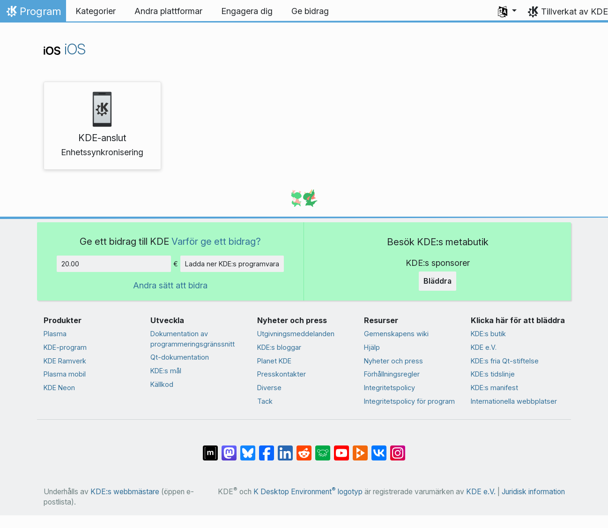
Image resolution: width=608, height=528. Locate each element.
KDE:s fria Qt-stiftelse (505, 361)
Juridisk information (533, 491)
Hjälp (372, 347)
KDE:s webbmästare (124, 491)
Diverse (269, 388)
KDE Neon (59, 388)
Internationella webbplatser (514, 401)
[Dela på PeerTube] (360, 448)
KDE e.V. (484, 347)
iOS (65, 49)
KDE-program (65, 347)
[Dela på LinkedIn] (285, 448)
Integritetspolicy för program (409, 401)
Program (32, 14)
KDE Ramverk (65, 361)
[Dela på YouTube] (341, 448)
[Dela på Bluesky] (247, 448)
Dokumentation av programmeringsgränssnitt (192, 339)
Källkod (161, 384)
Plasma (55, 334)
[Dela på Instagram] (397, 448)
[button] (507, 11)
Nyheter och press (393, 361)
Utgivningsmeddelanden (295, 334)
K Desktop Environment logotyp (308, 491)
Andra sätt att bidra (170, 285)
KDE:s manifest (494, 388)
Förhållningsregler (392, 374)
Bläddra (437, 281)
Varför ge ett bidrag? (216, 241)
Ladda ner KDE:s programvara (232, 264)
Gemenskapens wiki (396, 334)
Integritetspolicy (389, 388)
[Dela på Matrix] (210, 448)
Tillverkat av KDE (574, 11)
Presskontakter (281, 374)
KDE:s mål (165, 371)
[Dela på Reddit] (304, 448)
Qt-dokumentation (179, 357)
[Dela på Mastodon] (229, 448)
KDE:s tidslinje (493, 374)
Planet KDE (274, 361)
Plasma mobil (65, 374)
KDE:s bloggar (279, 347)
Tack (265, 401)
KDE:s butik (488, 334)
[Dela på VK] (378, 448)
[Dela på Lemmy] (322, 448)
